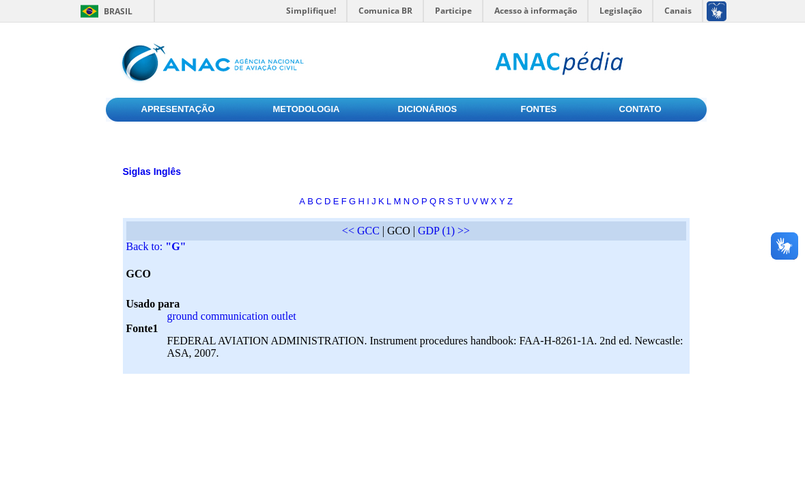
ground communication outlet (231, 316)
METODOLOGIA (306, 109)
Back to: (156, 246)
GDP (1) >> (444, 230)
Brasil (118, 11)
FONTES (539, 109)
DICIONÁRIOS (427, 109)
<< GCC (361, 230)
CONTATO (640, 109)
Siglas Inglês (152, 171)
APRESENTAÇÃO (178, 109)
